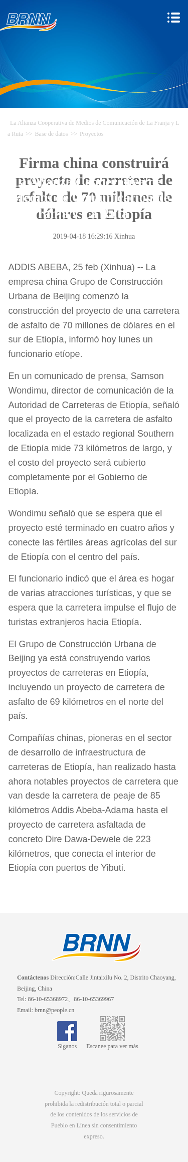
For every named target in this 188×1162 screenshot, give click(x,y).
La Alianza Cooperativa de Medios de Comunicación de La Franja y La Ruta (91, 198)
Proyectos (91, 133)
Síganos (67, 1043)
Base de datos (51, 133)
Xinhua (124, 236)
